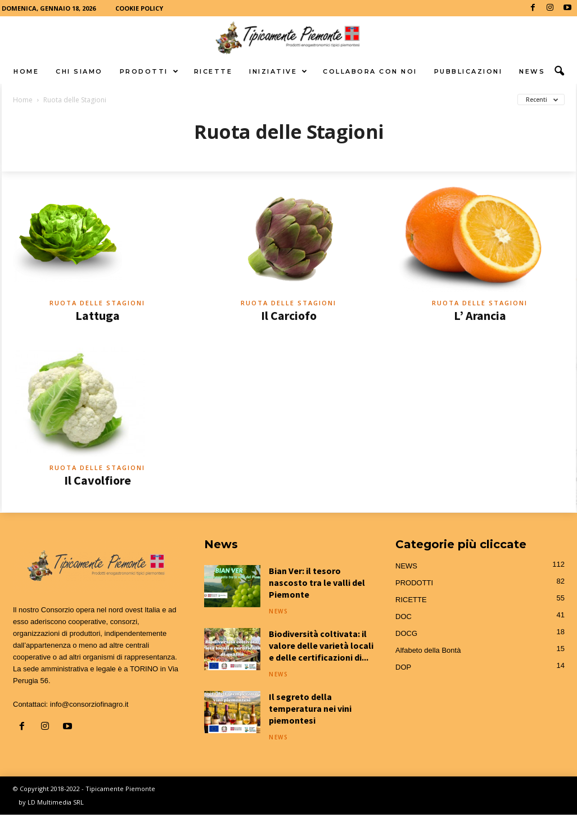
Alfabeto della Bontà (428, 650)
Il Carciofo (289, 315)
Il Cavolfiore (97, 480)
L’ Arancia (480, 315)
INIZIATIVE (279, 71)
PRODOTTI (150, 71)
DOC (403, 616)
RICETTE (213, 71)
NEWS (532, 71)
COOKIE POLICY (139, 8)
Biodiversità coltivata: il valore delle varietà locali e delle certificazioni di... (321, 645)
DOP (403, 667)
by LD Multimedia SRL (51, 802)
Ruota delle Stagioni (97, 303)
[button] (559, 71)
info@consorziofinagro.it (89, 704)
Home (23, 100)
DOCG (406, 633)
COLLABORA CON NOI (370, 71)
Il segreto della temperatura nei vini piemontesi (310, 708)
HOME (26, 71)
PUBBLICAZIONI (468, 71)
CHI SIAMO (79, 71)
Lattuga (97, 315)
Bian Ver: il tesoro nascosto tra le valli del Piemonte (317, 582)
